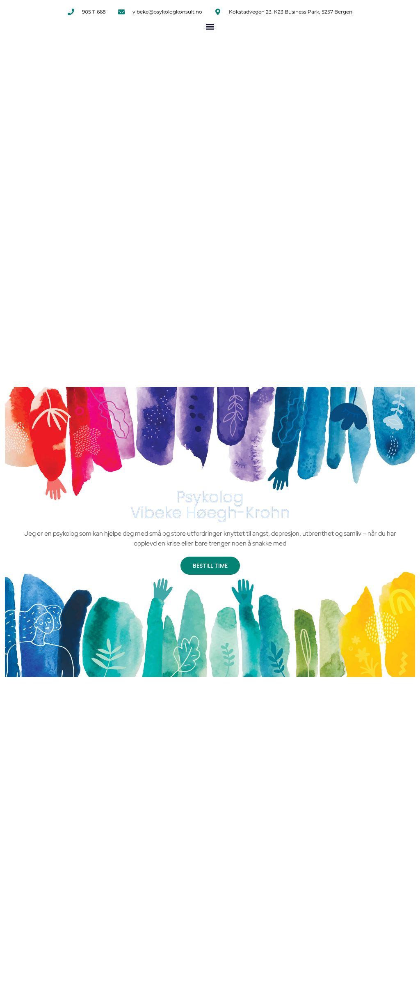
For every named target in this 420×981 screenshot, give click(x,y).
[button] (210, 26)
